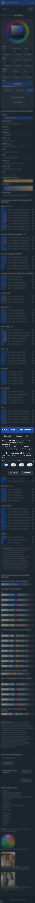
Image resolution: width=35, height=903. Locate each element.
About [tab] (28, 436)
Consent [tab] (7, 436)
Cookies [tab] (19, 436)
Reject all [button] (13, 473)
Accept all (27, 473)
